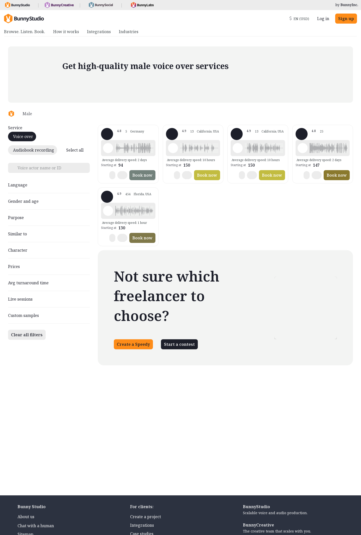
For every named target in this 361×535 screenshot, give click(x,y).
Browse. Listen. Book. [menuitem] (24, 31)
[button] (134, 148)
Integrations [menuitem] (99, 31)
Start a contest (179, 344)
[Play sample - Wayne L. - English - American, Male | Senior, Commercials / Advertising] (108, 211)
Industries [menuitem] (128, 31)
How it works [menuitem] (66, 31)
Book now (142, 175)
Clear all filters (27, 335)
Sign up (346, 18)
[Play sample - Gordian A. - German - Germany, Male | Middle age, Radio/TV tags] (108, 148)
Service (15, 127)
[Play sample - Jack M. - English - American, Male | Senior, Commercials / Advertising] (173, 148)
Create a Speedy (133, 344)
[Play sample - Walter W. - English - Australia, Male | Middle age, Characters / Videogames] (303, 148)
